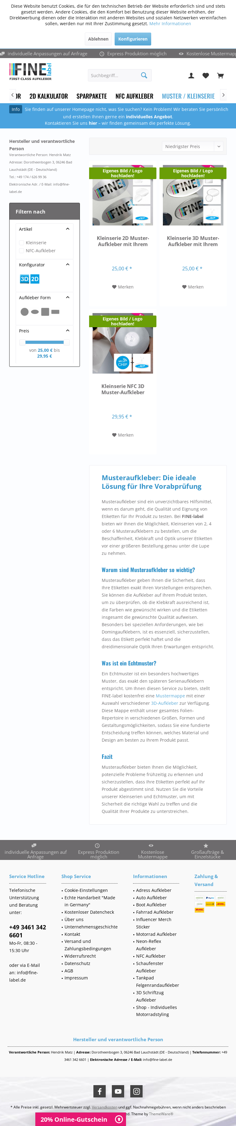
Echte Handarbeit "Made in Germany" (90, 901)
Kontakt (72, 934)
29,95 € (44, 356)
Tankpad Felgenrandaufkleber (157, 981)
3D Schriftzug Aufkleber (150, 996)
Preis (24, 331)
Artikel (25, 229)
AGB (69, 971)
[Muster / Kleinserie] (188, 96)
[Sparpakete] (91, 96)
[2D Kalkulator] (48, 96)
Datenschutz (77, 963)
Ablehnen (98, 39)
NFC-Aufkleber (41, 250)
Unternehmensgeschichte (91, 927)
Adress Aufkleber (153, 890)
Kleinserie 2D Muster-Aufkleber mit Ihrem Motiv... (123, 241)
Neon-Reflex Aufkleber (148, 944)
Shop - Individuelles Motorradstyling (156, 1011)
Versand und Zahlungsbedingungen (88, 944)
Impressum (76, 978)
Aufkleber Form (35, 297)
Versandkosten (104, 1107)
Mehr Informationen (170, 23)
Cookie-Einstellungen (86, 890)
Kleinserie (36, 242)
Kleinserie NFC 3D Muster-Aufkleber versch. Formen (122, 389)
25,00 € (46, 350)
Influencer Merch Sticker (153, 923)
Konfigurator (32, 265)
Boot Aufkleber (151, 905)
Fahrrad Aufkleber (155, 912)
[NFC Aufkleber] (134, 96)
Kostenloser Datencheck (89, 912)
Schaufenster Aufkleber (149, 967)
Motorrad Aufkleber (156, 934)
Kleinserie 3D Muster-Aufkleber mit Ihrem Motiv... (193, 241)
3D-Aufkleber (164, 703)
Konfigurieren (133, 39)
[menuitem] (220, 75)
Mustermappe (170, 696)
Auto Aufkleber (151, 897)
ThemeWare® (161, 1113)
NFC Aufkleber (151, 956)
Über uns (74, 919)
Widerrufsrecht (80, 956)
